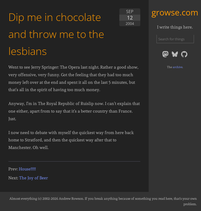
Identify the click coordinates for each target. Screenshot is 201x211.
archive (177, 67)
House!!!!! (27, 168)
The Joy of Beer (33, 177)
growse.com (175, 12)
